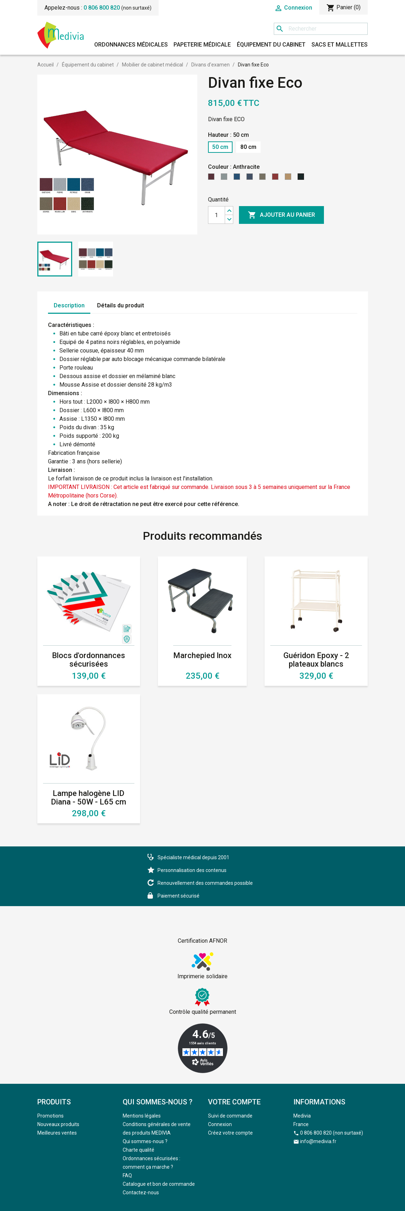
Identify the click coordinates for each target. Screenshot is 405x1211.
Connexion (220, 1124)
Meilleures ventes (57, 1133)
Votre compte (234, 1102)
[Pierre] (225, 178)
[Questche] (212, 178)
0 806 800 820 (102, 7)
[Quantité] (216, 215)
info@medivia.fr (318, 1141)
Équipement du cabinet (271, 44)
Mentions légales (142, 1116)
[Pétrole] (238, 178)
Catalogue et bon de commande (159, 1184)
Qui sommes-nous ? (145, 1141)
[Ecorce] (263, 178)
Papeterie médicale (202, 44)
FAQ (127, 1175)
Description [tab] (69, 305)
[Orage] (251, 178)
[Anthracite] (302, 178)
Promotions (50, 1116)
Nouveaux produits (58, 1124)
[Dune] (289, 178)
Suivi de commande (230, 1116)
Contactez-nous (141, 1192)
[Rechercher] (321, 29)
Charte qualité (138, 1150)
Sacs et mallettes (339, 44)
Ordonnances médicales (131, 44)
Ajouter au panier (281, 215)
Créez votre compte (230, 1133)
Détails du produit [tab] (120, 305)
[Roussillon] (276, 178)
